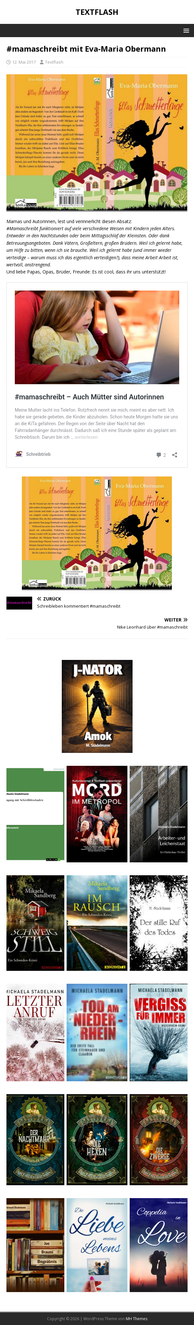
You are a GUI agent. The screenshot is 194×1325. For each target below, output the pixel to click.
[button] (185, 30)
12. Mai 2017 (24, 62)
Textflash (54, 62)
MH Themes (136, 1318)
